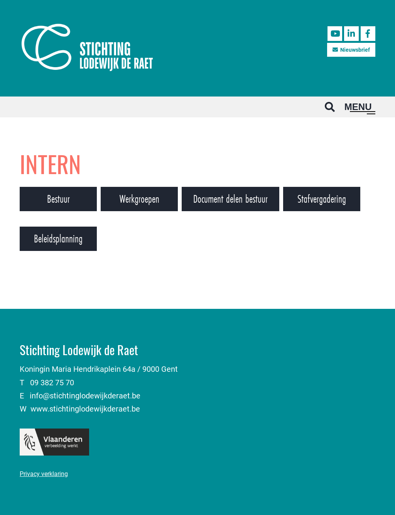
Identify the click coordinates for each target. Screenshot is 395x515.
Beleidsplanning (58, 238)
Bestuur (58, 198)
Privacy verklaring (44, 473)
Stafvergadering (321, 198)
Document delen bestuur (230, 198)
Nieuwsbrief (351, 49)
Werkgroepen (139, 198)
